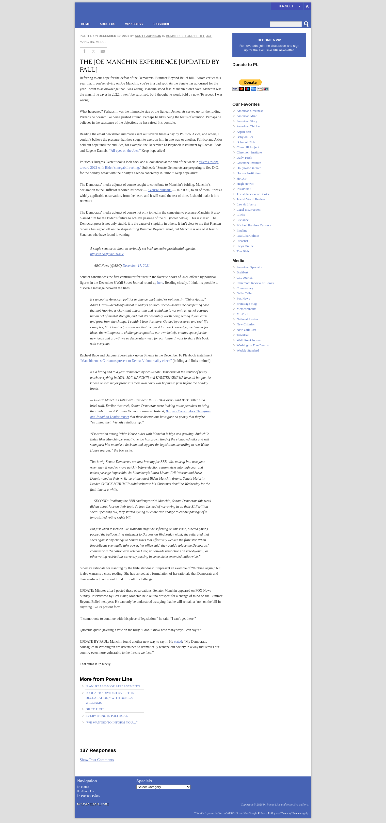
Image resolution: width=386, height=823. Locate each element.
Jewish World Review (251, 199)
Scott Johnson (148, 36)
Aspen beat (244, 132)
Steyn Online (245, 246)
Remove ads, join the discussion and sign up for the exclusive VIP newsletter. (269, 45)
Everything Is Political (106, 716)
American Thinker (248, 126)
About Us (107, 24)
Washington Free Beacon (253, 345)
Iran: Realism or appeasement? (112, 686)
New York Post (246, 330)
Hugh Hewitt (245, 183)
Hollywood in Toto (249, 168)
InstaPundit (244, 189)
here (160, 283)
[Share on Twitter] (93, 51)
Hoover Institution (248, 173)
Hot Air (241, 178)
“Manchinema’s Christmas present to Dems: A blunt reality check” (126, 361)
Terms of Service (291, 813)
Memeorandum (247, 309)
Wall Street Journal (249, 340)
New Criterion (246, 324)
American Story (247, 121)
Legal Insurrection (248, 209)
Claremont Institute (249, 152)
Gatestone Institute (249, 163)
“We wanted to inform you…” (111, 722)
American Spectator (249, 267)
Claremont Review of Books (255, 283)
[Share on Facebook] (84, 51)
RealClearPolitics (248, 235)
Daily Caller (245, 293)
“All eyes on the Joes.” (125, 150)
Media (101, 42)
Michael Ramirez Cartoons (254, 225)
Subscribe (161, 24)
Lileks (241, 215)
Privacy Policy (90, 795)
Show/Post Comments (97, 759)
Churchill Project (248, 147)
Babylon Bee (245, 137)
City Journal (245, 277)
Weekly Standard (248, 350)
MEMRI (242, 314)
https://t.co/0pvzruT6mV (107, 254)
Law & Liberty (246, 204)
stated (178, 641)
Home (85, 24)
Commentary (245, 288)
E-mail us (286, 6)
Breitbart (242, 272)
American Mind (247, 116)
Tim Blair (243, 251)
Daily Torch (244, 157)
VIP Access (134, 24)
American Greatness (250, 111)
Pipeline (242, 230)
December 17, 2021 (136, 266)
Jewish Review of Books (253, 194)
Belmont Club (246, 142)
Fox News (243, 298)
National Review (247, 319)
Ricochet (242, 241)
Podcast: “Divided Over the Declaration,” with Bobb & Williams (109, 698)
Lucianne (243, 220)
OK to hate (94, 709)
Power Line (123, 12)
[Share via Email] (102, 51)
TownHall (243, 335)
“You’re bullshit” (159, 190)
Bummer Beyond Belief (185, 36)
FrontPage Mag (247, 303)
